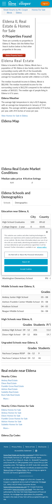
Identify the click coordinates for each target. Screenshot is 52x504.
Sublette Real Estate (9, 392)
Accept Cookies (26, 269)
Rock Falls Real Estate (10, 395)
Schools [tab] (7, 203)
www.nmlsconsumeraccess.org (15, 487)
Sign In (45, 3)
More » (6, 398)
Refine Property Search (14, 55)
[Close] (47, 232)
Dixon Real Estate (9, 383)
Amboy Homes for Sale (11, 413)
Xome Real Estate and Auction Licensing (18, 455)
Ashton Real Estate (9, 389)
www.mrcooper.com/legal (22, 489)
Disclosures (42, 447)
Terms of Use (30, 447)
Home (6, 447)
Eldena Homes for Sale (11, 410)
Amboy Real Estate (9, 380)
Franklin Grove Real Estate (12, 386)
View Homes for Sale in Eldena (14, 116)
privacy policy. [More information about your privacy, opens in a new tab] (42, 247)
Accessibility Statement (23, 451)
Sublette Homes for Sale (11, 424)
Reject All (26, 262)
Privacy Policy (17, 447)
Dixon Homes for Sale (10, 416)
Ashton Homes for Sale (11, 421)
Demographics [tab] (21, 203)
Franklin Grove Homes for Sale (14, 418)
